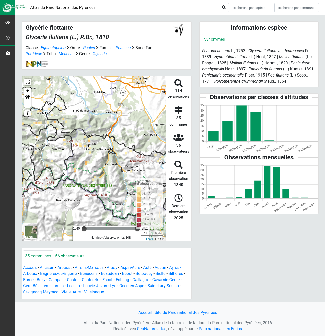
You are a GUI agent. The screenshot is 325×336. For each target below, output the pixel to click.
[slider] (84, 228)
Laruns (58, 285)
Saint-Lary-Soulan (163, 285)
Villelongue (94, 291)
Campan (56, 279)
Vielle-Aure (71, 291)
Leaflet (150, 238)
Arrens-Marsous (89, 267)
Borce (28, 279)
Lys (113, 285)
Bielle (161, 273)
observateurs (69, 256)
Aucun (160, 267)
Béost (127, 273)
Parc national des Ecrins (220, 328)
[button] (27, 97)
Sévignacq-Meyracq (40, 291)
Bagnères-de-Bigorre (58, 273)
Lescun (73, 285)
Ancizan (47, 267)
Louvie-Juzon (95, 285)
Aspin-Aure (130, 267)
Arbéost (64, 267)
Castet (72, 279)
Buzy (41, 279)
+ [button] (27, 91)
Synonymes (214, 39)
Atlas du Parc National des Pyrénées (63, 7)
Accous (30, 267)
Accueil (145, 312)
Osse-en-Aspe (131, 285)
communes (38, 256)
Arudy (112, 267)
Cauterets (90, 279)
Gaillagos (140, 279)
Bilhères (176, 273)
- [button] (27, 104)
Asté (147, 267)
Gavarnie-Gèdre (166, 279)
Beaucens (89, 273)
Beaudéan (110, 273)
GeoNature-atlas (151, 328)
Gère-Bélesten (35, 285)
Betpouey (144, 273)
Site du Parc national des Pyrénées (186, 312)
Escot (107, 279)
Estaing (122, 279)
